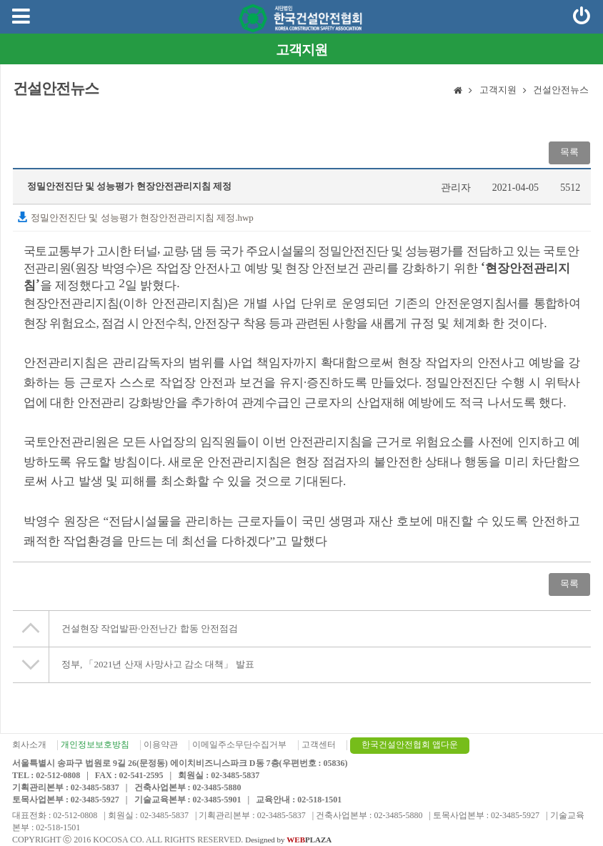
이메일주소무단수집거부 (239, 745)
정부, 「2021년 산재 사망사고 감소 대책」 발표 (157, 664)
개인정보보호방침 (95, 745)
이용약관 (161, 745)
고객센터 (319, 745)
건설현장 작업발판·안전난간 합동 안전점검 (149, 628)
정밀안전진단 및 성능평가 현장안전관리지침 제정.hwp (135, 217)
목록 (569, 151)
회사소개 (29, 745)
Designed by (288, 839)
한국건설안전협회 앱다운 (410, 745)
